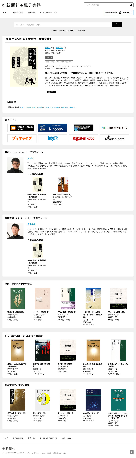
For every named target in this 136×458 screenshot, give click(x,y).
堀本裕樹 (59, 48)
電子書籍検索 (18, 12)
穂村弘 (47, 48)
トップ (5, 12)
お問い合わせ (67, 438)
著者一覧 (31, 12)
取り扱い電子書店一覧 (48, 12)
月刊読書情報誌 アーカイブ (118, 12)
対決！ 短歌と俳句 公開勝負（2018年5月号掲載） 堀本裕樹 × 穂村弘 (47, 107)
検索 (131, 5)
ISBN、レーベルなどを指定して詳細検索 (69, 30)
